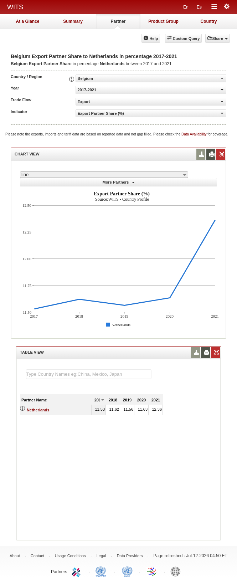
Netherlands (38, 410)
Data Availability (194, 134)
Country (209, 21)
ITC (77, 571)
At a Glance (27, 21)
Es (199, 7)
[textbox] (88, 374)
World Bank (177, 571)
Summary (73, 21)
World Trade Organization (152, 571)
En (186, 7)
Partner (117, 21)
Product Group (163, 21)
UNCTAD (102, 571)
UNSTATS (127, 571)
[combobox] (104, 174)
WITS (15, 7)
